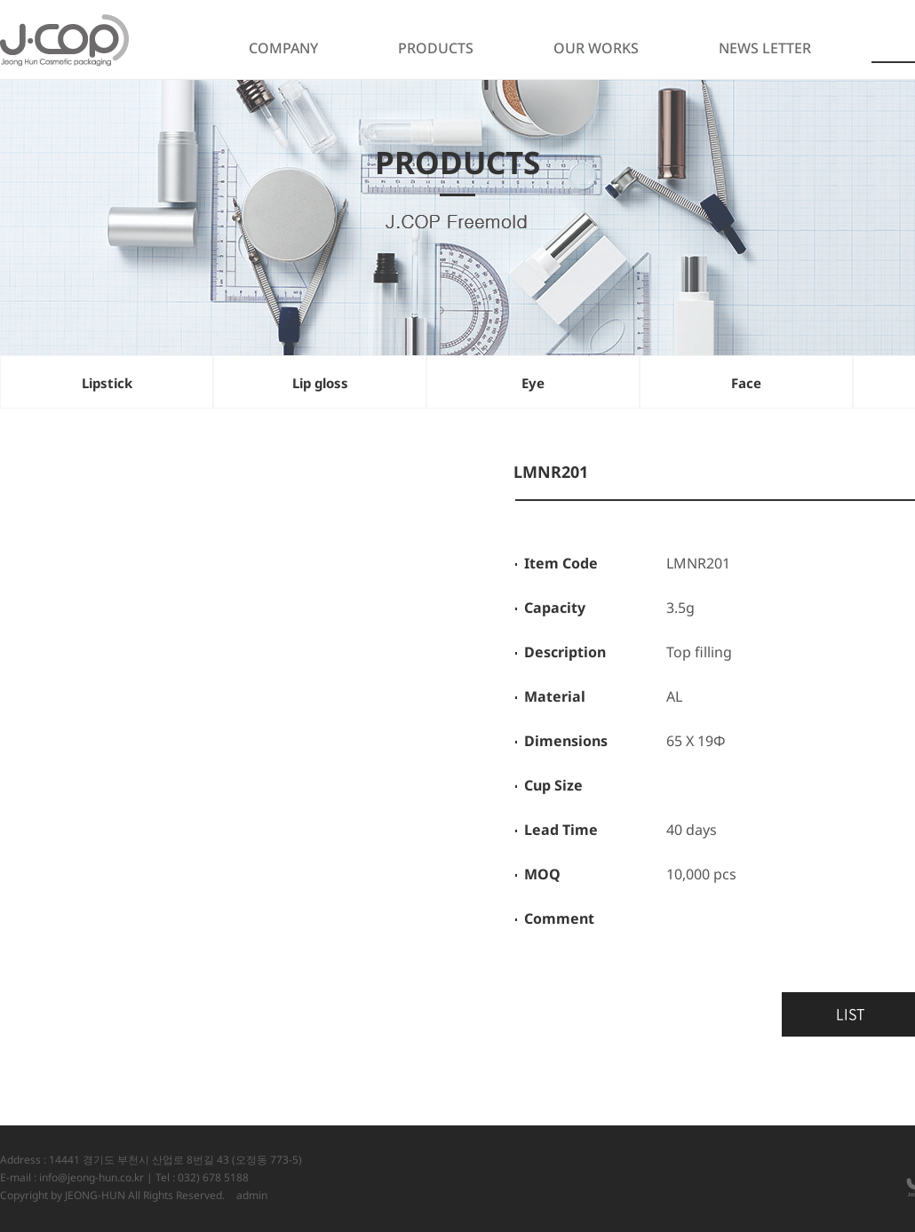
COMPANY (283, 48)
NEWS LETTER (765, 48)
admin (251, 1195)
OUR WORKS (596, 48)
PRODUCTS (435, 48)
